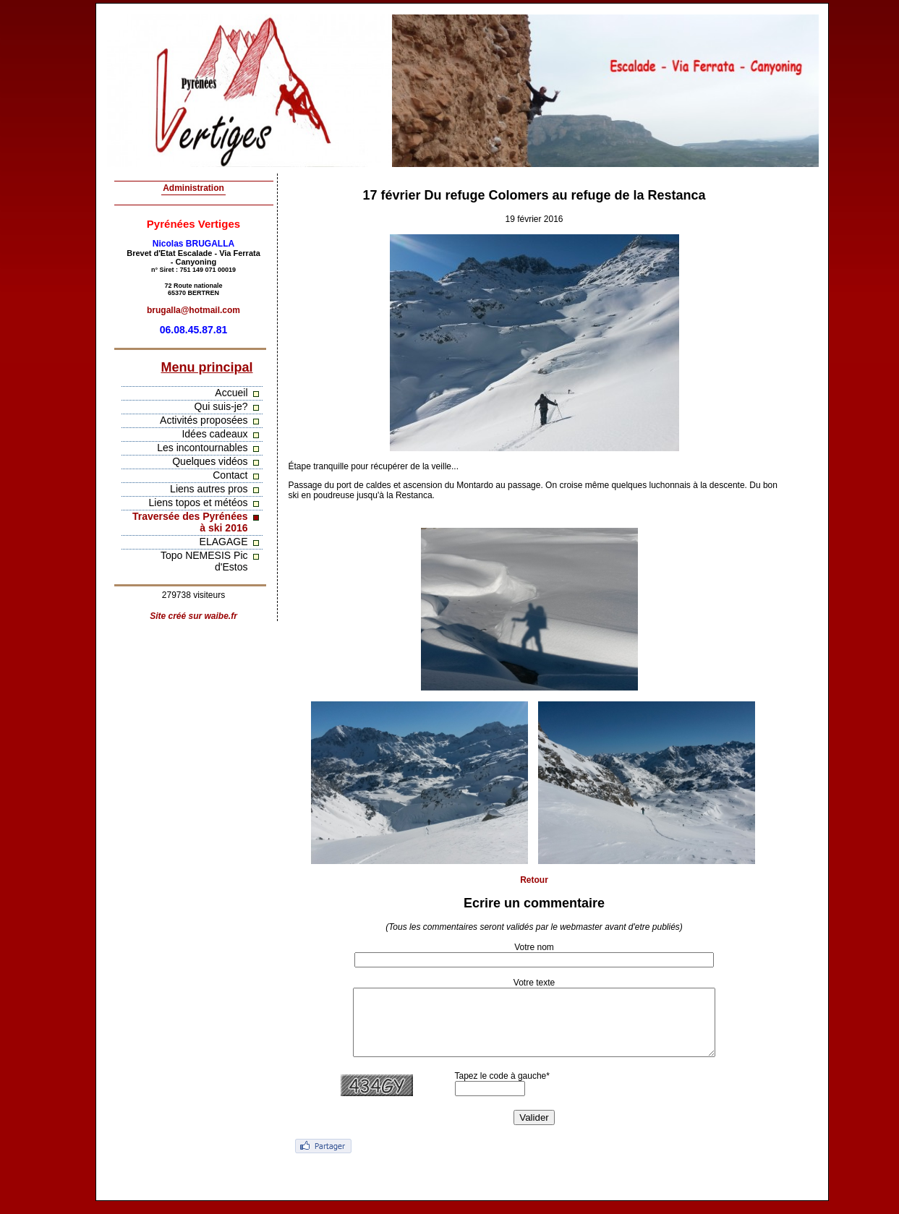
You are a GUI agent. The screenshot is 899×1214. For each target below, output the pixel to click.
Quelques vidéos (209, 461)
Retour (534, 880)
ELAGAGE (224, 541)
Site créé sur (193, 616)
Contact (230, 475)
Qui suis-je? (221, 406)
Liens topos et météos (198, 502)
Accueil (231, 392)
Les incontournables (202, 447)
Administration (193, 188)
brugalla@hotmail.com (193, 310)
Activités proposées (203, 420)
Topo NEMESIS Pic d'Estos (204, 561)
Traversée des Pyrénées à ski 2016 (190, 522)
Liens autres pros (208, 489)
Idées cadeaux (214, 434)
